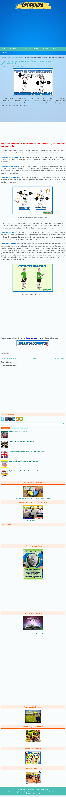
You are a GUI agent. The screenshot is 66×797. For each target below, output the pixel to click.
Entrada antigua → (59, 358)
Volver (33, 349)
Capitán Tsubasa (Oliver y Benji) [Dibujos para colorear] (25, 471)
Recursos (45, 49)
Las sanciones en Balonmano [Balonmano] (21, 441)
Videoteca (54, 49)
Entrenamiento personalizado (14, 57)
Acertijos (37, 49)
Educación (4, 49)
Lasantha (36, 792)
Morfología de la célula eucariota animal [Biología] (23, 461)
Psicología (28, 49)
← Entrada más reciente (9, 358)
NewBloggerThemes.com (33, 793)
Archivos (24, 428)
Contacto (4, 53)
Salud (20, 49)
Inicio (3, 57)
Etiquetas (15, 428)
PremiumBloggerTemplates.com (49, 792)
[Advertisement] (33, 31)
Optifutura (5, 66)
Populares (6, 428)
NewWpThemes (18, 792)
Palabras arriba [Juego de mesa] (18, 432)
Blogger (42, 633)
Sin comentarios (19, 66)
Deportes (13, 49)
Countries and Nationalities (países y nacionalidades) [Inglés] (27, 451)
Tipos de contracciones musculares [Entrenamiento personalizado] (27, 62)
